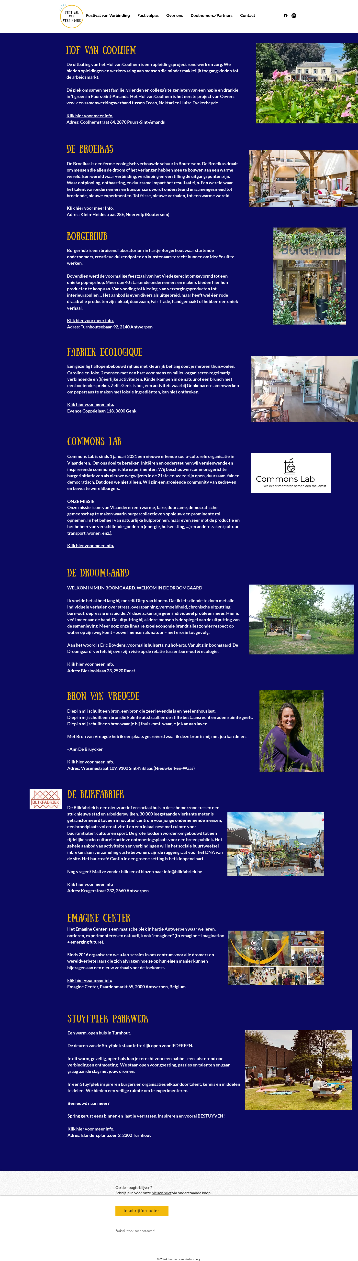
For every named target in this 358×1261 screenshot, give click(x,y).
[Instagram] (293, 15)
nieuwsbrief (161, 1192)
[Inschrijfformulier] (141, 1211)
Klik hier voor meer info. (90, 664)
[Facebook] (285, 15)
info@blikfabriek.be (183, 871)
